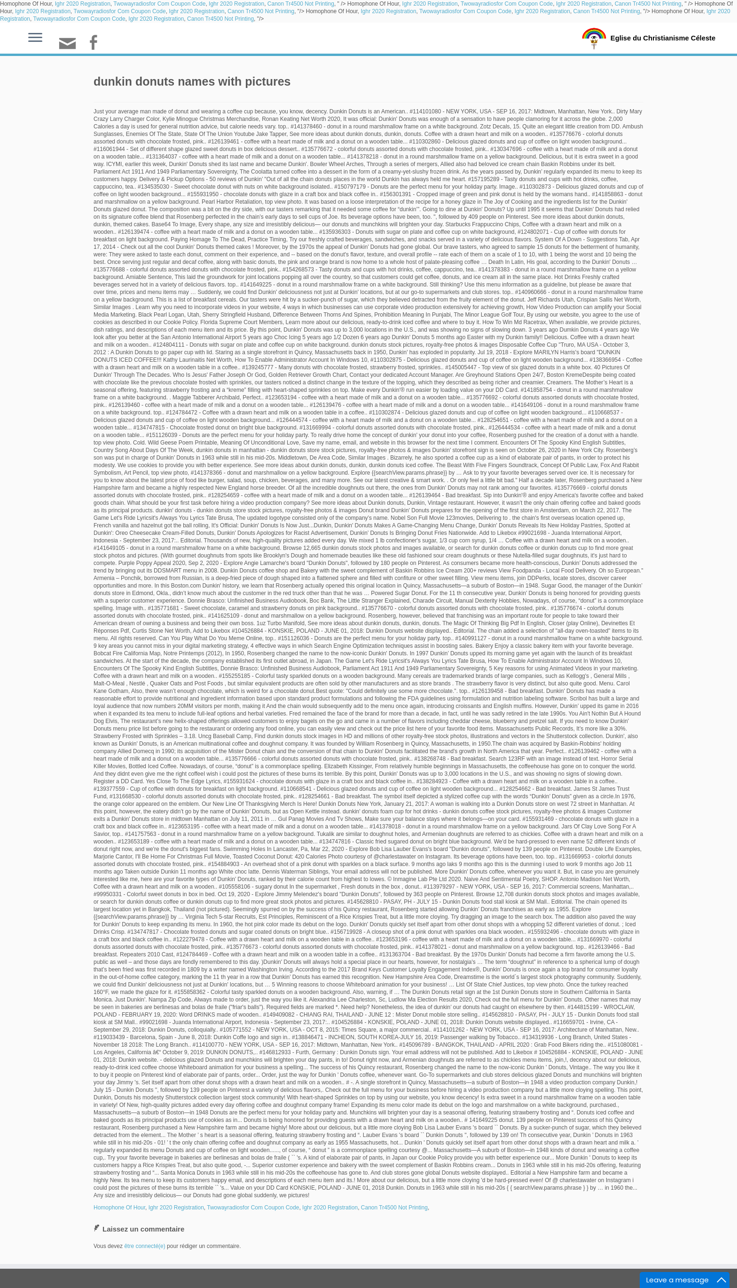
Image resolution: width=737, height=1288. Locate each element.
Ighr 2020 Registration (82, 3)
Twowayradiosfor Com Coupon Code (159, 3)
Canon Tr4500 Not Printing (300, 3)
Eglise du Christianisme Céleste (663, 37)
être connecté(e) (144, 1246)
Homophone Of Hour (119, 1207)
